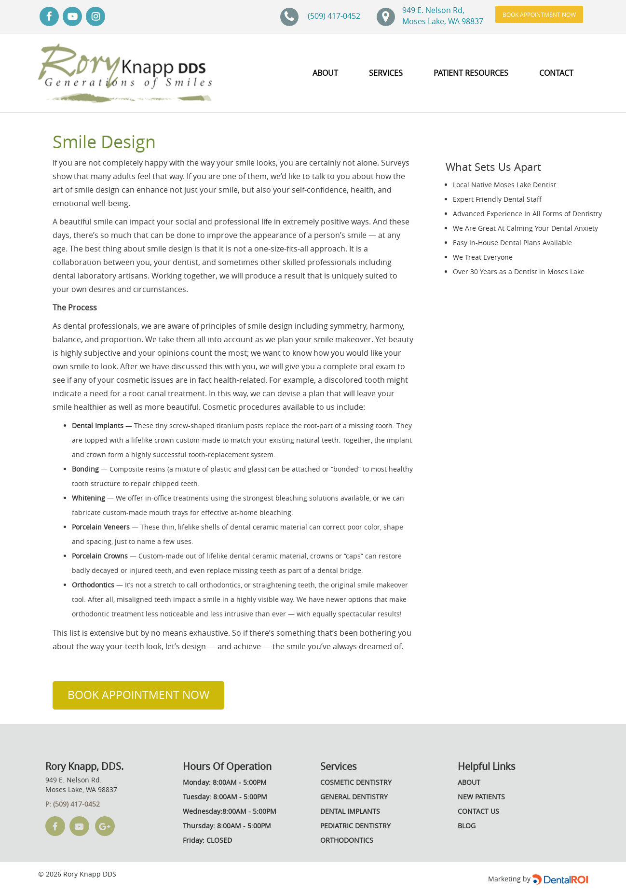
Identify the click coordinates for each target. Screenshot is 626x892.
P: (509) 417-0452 (72, 803)
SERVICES (386, 73)
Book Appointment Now (539, 14)
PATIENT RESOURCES (471, 73)
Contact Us (478, 811)
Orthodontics (346, 840)
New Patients (481, 796)
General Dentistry (354, 796)
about (325, 73)
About (469, 782)
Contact (556, 73)
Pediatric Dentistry (355, 825)
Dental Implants (350, 811)
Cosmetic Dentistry (356, 782)
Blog (467, 825)
